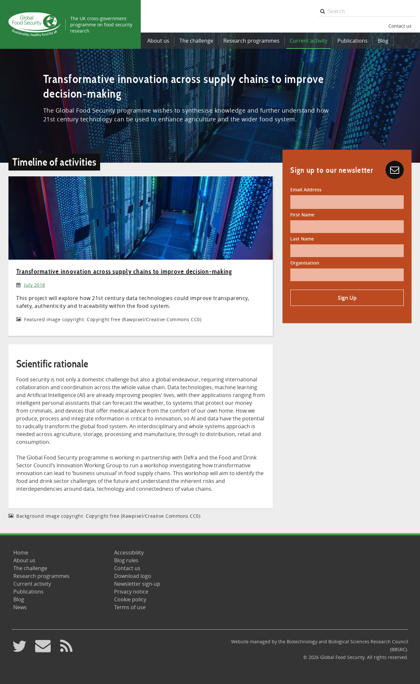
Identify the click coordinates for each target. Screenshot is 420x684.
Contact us (400, 26)
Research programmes (251, 40)
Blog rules (126, 560)
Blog (383, 40)
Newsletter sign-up (137, 583)
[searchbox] (367, 11)
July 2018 (34, 285)
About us (158, 40)
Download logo (132, 576)
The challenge (196, 40)
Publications (352, 40)
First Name (302, 215)
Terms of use (130, 607)
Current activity (308, 40)
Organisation (304, 263)
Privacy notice (131, 591)
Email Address (306, 189)
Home (20, 552)
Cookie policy (130, 599)
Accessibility (129, 552)
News (20, 607)
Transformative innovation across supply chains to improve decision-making (124, 271)
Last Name (302, 239)
